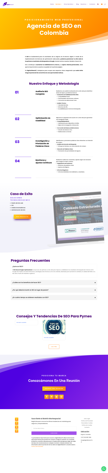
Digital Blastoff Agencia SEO (25, 322)
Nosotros (83, 4)
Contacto (92, 4)
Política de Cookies (87, 442)
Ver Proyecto (22, 216)
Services (58, 4)
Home (52, 4)
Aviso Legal (87, 435)
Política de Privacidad (87, 438)
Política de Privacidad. (37, 463)
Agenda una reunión (54, 405)
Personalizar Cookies (86, 440)
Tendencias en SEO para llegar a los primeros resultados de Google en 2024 (54, 339)
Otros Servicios (68, 4)
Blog (77, 4)
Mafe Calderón (22, 324)
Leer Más (54, 363)
